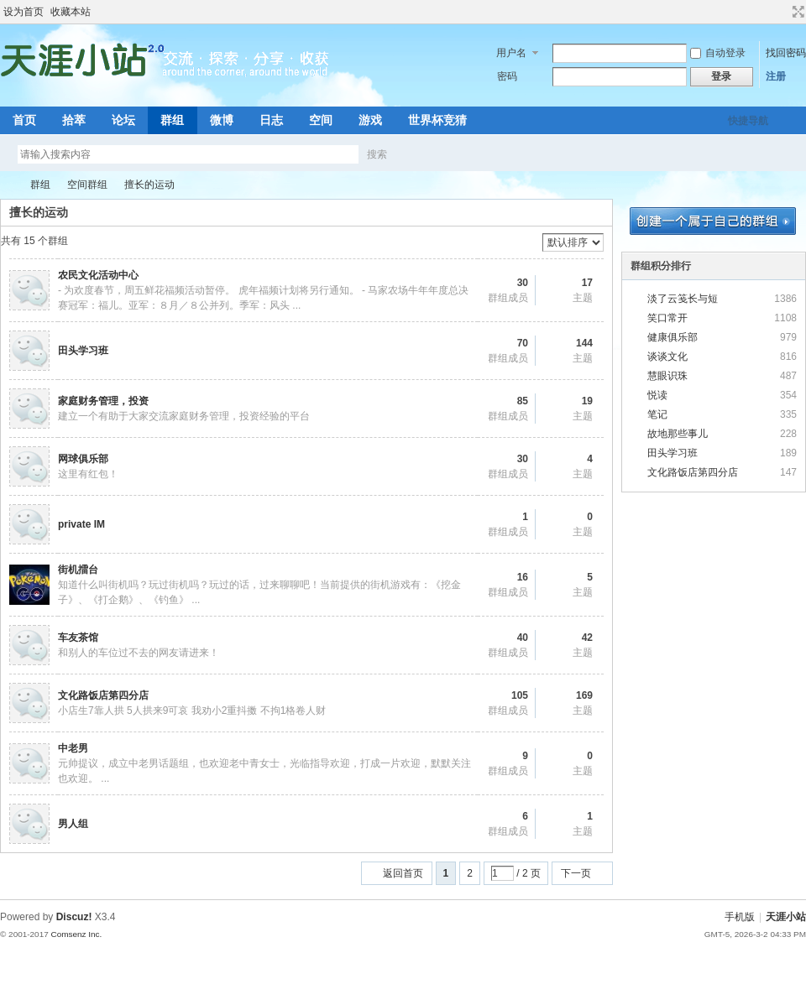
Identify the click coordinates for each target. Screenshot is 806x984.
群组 (172, 120)
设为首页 (23, 12)
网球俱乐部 (83, 459)
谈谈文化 (667, 356)
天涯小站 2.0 (6, 185)
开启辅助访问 (782, 11)
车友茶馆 (78, 637)
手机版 (740, 917)
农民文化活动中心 (98, 275)
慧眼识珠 (667, 376)
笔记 (657, 414)
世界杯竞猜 (437, 120)
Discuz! (74, 917)
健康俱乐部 (672, 337)
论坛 (123, 120)
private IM (81, 524)
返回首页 (403, 873)
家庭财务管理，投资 (103, 401)
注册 (776, 76)
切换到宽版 (796, 11)
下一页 (576, 873)
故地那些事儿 (677, 434)
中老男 (73, 748)
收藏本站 (70, 12)
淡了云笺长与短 (682, 299)
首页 (24, 120)
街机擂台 (78, 569)
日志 (271, 120)
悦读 (657, 395)
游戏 (370, 120)
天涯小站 (786, 917)
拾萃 (74, 120)
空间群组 (87, 184)
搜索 (377, 154)
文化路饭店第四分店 (103, 695)
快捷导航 (748, 121)
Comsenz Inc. (76, 934)
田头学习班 (83, 351)
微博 (221, 120)
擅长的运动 (149, 184)
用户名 (511, 53)
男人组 (73, 824)
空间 (320, 120)
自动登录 (718, 53)
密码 (507, 76)
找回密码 (786, 53)
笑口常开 (667, 318)
